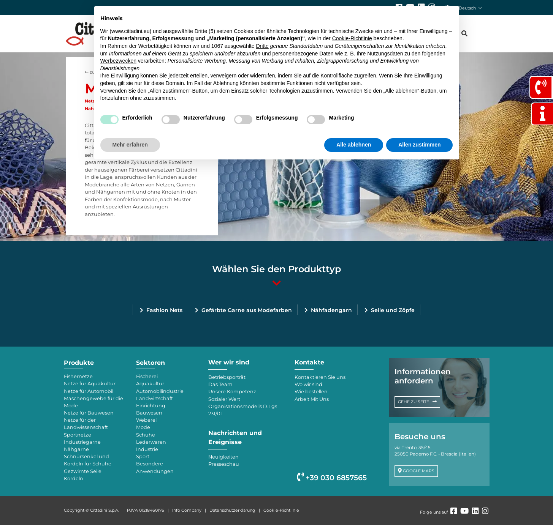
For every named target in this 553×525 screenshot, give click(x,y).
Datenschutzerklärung (232, 510)
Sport (142, 456)
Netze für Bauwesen (89, 413)
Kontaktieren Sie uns (320, 377)
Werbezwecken (118, 61)
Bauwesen (149, 413)
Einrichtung (150, 405)
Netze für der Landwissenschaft (86, 423)
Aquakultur (150, 383)
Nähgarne (76, 449)
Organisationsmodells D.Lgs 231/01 (242, 410)
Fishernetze (78, 376)
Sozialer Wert (224, 399)
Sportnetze (77, 435)
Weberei (146, 420)
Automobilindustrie (160, 391)
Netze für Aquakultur (90, 383)
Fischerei (147, 376)
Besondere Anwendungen (155, 467)
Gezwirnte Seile (82, 471)
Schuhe (145, 435)
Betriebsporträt (227, 377)
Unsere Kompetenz (232, 391)
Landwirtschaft (154, 398)
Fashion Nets (164, 310)
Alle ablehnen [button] (353, 145)
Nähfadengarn (331, 310)
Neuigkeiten (223, 457)
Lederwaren (151, 442)
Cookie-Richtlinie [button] (352, 38)
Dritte (262, 46)
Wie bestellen (311, 391)
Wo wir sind (308, 384)
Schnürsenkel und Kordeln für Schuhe (87, 460)
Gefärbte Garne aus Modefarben (246, 310)
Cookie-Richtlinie (281, 510)
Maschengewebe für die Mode (93, 402)
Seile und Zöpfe (393, 310)
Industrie (147, 449)
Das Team (220, 384)
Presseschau (223, 464)
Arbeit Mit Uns (312, 399)
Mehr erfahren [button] (130, 145)
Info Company (186, 510)
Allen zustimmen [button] (419, 145)
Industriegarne (82, 442)
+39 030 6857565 (332, 477)
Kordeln (73, 478)
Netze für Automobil (88, 391)
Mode (143, 427)
